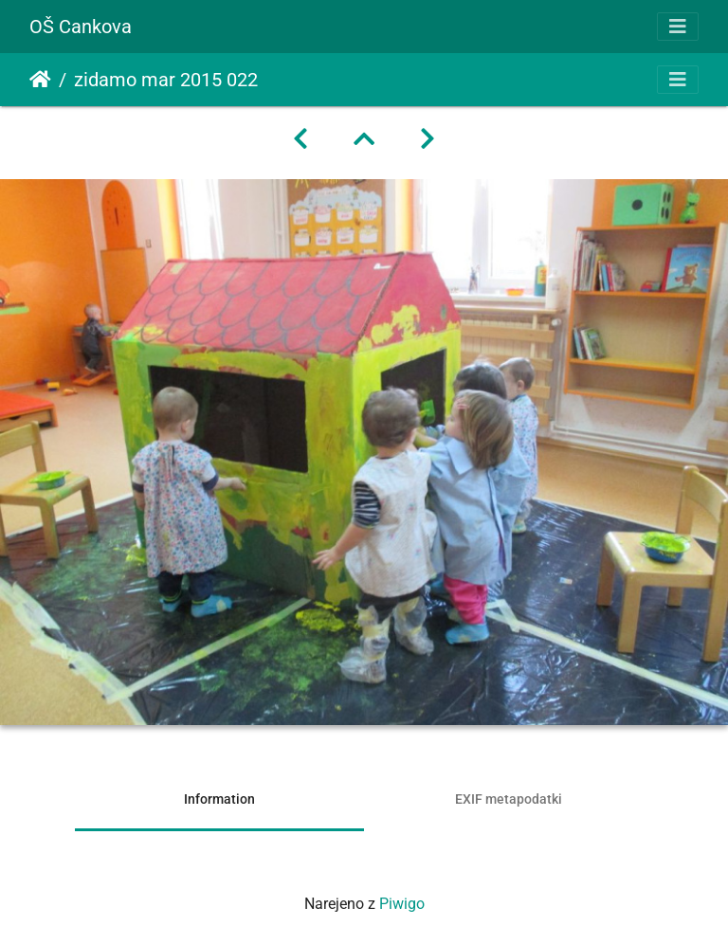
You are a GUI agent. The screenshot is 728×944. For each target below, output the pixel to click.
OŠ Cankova (80, 26)
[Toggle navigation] (678, 26)
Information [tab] (219, 799)
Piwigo (402, 904)
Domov (40, 79)
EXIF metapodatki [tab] (508, 799)
